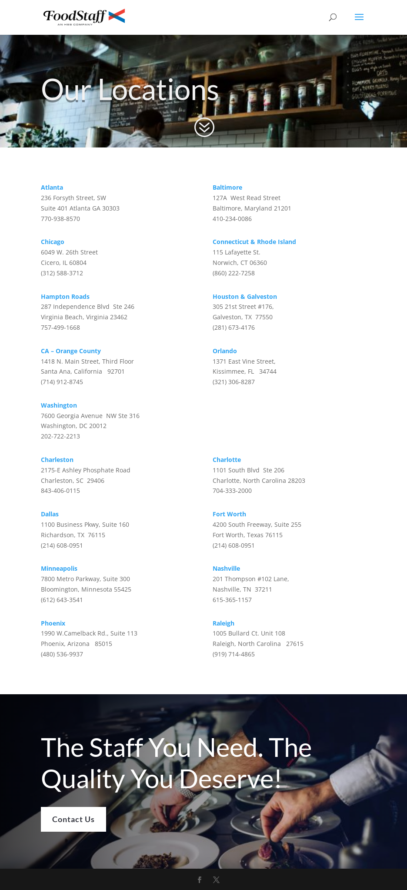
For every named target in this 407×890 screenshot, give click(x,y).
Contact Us (73, 836)
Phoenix (53, 623)
